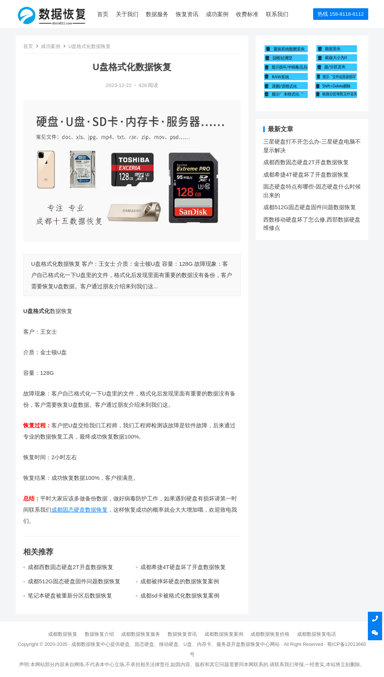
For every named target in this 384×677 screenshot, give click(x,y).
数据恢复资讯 (182, 634)
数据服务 (157, 14)
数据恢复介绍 (99, 634)
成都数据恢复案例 (223, 634)
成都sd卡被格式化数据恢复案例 (179, 595)
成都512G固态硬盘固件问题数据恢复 (74, 581)
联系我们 (277, 14)
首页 (102, 14)
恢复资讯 (187, 14)
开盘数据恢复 (245, 644)
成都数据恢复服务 (140, 634)
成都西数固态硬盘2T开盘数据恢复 (70, 567)
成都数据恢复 (62, 634)
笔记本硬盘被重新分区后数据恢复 (70, 595)
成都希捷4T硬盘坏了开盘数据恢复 (183, 567)
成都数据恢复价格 (270, 634)
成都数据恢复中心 (90, 644)
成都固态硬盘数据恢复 (79, 509)
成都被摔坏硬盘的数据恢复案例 (179, 581)
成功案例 (217, 14)
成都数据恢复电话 (316, 634)
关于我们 (127, 14)
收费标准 (247, 14)
